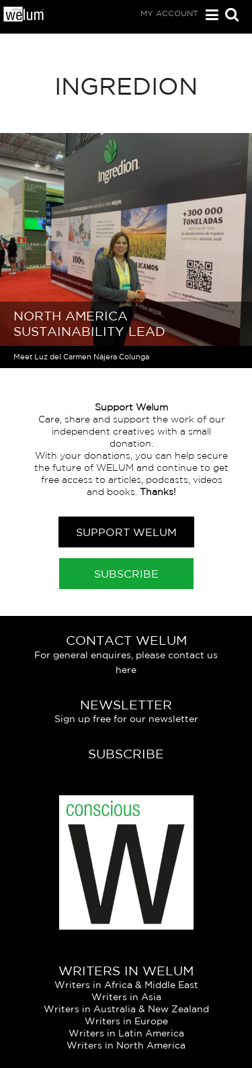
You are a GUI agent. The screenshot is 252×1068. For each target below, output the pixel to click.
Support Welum (126, 532)
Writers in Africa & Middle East (126, 984)
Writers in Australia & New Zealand (126, 1009)
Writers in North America (126, 1045)
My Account (169, 13)
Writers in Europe (126, 1021)
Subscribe (126, 574)
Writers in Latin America (126, 1033)
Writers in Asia (126, 996)
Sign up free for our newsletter (126, 718)
